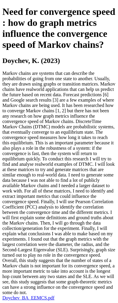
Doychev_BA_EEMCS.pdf (28, 297)
